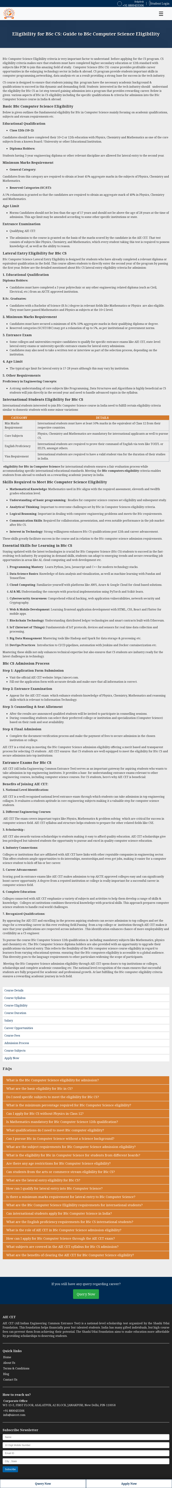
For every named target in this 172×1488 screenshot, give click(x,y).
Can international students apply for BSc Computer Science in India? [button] (59, 1213)
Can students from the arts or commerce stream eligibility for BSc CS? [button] (60, 1172)
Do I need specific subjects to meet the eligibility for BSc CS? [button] (52, 1097)
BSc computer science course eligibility (115, 948)
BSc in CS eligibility (49, 95)
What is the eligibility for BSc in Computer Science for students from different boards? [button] (73, 1155)
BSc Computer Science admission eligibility (81, 747)
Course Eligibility (15, 1005)
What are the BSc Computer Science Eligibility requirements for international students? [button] (74, 1205)
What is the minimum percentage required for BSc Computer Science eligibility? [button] (68, 1105)
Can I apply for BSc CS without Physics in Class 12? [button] (45, 1113)
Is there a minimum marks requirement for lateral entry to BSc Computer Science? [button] (70, 1197)
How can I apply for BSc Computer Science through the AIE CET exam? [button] (60, 1238)
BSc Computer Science (33, 106)
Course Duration (15, 1013)
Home (7, 1357)
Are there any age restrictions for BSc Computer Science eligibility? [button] (58, 1163)
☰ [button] (161, 13)
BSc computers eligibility (120, 471)
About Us (9, 1363)
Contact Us (10, 1379)
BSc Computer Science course (76, 405)
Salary (8, 1020)
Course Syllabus (15, 998)
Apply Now (11, 1058)
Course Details (13, 990)
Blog (6, 1374)
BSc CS (103, 67)
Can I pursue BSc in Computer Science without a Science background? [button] (60, 1138)
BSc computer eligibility (135, 972)
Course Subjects (15, 1050)
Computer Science (85, 67)
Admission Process (16, 1043)
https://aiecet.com (66, 677)
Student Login (159, 3)
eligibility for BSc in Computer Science (83, 112)
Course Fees (12, 1035)
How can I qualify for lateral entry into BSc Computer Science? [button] (54, 1188)
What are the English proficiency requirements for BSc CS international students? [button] (69, 1222)
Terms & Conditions (16, 1368)
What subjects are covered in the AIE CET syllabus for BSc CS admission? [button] (62, 1247)
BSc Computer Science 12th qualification (58, 940)
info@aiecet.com (14, 1415)
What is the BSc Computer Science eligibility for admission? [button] (52, 1080)
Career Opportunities (18, 1028)
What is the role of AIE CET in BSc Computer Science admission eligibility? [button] (63, 1230)
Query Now (86, 1294)
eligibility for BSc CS (21, 91)
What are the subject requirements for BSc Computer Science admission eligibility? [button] (71, 1147)
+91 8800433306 (130, 5)
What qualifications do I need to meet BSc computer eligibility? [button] (55, 1130)
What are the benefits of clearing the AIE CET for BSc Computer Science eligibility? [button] (70, 1255)
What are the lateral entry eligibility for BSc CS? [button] (43, 1180)
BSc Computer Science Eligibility (24, 59)
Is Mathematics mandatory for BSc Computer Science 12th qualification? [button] (62, 1122)
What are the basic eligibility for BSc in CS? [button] (39, 1088)
